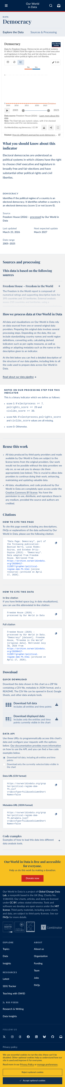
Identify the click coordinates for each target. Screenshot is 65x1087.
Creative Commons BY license (21, 494)
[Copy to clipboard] (52, 545)
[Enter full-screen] (58, 127)
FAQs (6, 931)
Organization (41, 970)
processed (35, 217)
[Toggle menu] (6, 5)
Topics (6, 963)
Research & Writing (13, 1023)
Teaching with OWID (14, 1008)
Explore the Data (13, 32)
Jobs (36, 992)
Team (37, 985)
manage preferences (47, 1065)
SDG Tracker (9, 1000)
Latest (6, 993)
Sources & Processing (44, 32)
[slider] (23, 110)
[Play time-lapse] (7, 110)
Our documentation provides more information (35, 756)
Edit (57, 62)
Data (5, 970)
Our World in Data (32, 5)
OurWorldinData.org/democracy (17, 127)
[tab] (8, 62)
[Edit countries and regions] (56, 62)
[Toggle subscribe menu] (58, 5)
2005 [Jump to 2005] (15, 110)
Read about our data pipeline (19, 377)
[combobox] (51, 5)
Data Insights (10, 1030)
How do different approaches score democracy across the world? (35, 135)
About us (39, 963)
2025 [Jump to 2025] (56, 110)
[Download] (44, 127)
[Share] (51, 127)
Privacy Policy (27, 1065)
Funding (38, 978)
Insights (7, 978)
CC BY (35, 127)
